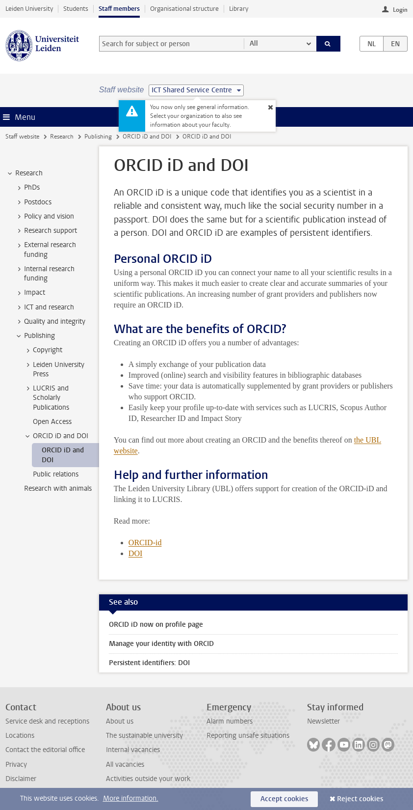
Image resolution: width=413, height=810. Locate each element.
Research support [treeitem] (46, 231)
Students (75, 8)
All (254, 43)
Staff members (119, 8)
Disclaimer (20, 778)
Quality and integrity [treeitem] (50, 322)
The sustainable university (144, 735)
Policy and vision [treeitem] (44, 217)
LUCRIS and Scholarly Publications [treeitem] (46, 398)
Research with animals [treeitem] (58, 488)
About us (119, 721)
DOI (135, 553)
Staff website (22, 136)
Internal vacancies (133, 749)
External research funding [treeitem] (45, 249)
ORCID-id (145, 542)
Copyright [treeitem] (43, 350)
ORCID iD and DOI (147, 136)
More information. (130, 798)
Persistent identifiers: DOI (149, 663)
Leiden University (29, 8)
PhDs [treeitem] (27, 188)
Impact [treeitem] (30, 293)
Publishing (98, 136)
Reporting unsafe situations (247, 735)
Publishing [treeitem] (35, 336)
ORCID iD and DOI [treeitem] (56, 436)
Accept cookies (284, 799)
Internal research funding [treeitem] (45, 273)
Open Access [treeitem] (52, 421)
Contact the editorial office (45, 749)
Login (400, 10)
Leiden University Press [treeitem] (54, 369)
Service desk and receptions (47, 721)
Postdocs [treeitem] (33, 202)
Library (238, 8)
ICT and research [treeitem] (44, 307)
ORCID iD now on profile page (156, 624)
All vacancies (125, 764)
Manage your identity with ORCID (161, 643)
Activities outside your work (148, 778)
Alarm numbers (229, 721)
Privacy (16, 764)
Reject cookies (360, 799)
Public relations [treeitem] (55, 474)
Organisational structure (184, 8)
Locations (19, 735)
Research (62, 136)
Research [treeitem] (24, 173)
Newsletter (323, 721)
